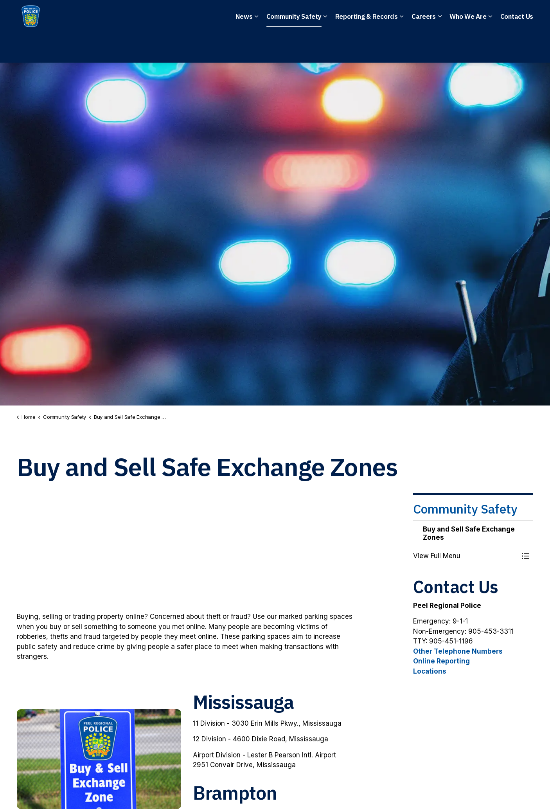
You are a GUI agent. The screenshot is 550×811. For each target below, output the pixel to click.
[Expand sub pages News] (257, 47)
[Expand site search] (525, 15)
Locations (429, 671)
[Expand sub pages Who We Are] (490, 47)
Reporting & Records (366, 47)
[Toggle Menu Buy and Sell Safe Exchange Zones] (525, 556)
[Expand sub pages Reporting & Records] (402, 47)
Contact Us (517, 47)
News (244, 47)
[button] (465, 556)
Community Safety (294, 47)
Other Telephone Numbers (458, 651)
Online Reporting (441, 661)
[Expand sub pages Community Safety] (325, 47)
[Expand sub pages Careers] (440, 47)
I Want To (490, 16)
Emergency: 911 (181, 16)
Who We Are (468, 47)
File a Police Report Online (414, 16)
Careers (424, 47)
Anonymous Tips (323, 16)
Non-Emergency (251, 16)
